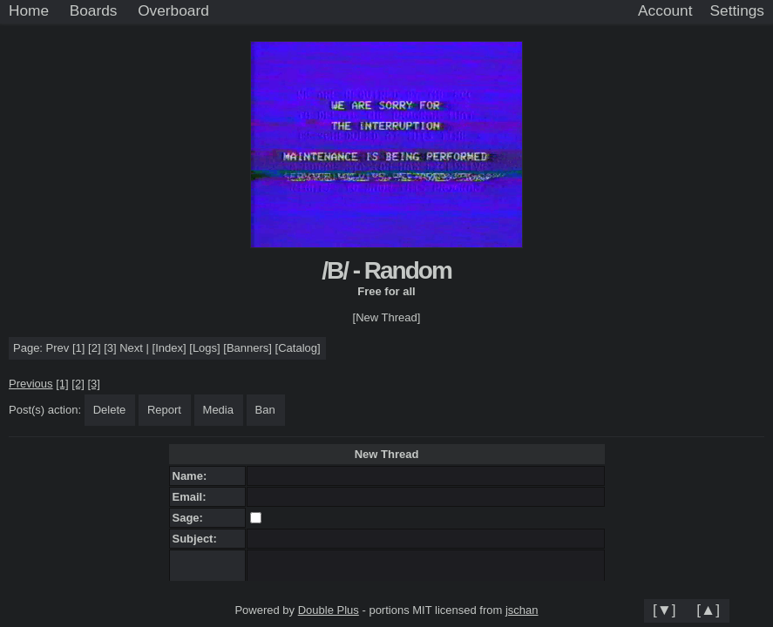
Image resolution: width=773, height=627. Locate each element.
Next (131, 347)
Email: (193, 496)
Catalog (297, 347)
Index (169, 347)
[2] (94, 347)
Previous (31, 383)
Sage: (191, 517)
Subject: (198, 538)
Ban (265, 409)
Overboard (173, 10)
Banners (247, 347)
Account (665, 10)
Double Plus (328, 610)
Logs (205, 347)
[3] (110, 347)
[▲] (708, 609)
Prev (58, 347)
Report (164, 409)
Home (29, 10)
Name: (193, 475)
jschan (522, 610)
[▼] (664, 609)
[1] (78, 347)
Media (218, 409)
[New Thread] (387, 317)
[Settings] (737, 11)
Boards (94, 10)
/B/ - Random (386, 270)
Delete (109, 409)
